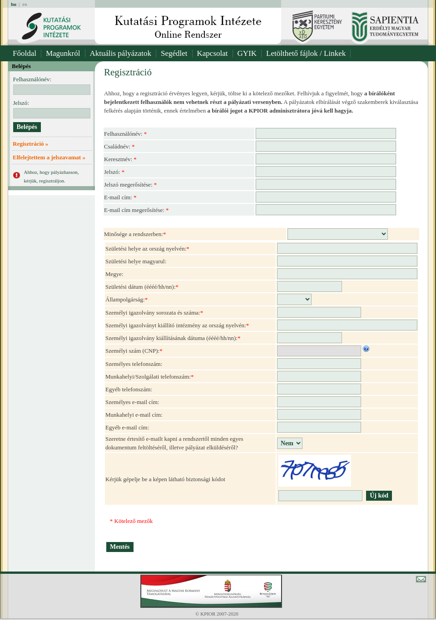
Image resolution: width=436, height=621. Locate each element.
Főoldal (24, 53)
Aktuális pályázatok (121, 53)
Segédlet (174, 53)
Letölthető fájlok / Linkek (306, 53)
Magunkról (63, 53)
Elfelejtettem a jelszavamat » (49, 157)
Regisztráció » (30, 143)
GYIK (247, 53)
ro (24, 4)
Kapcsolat (212, 53)
